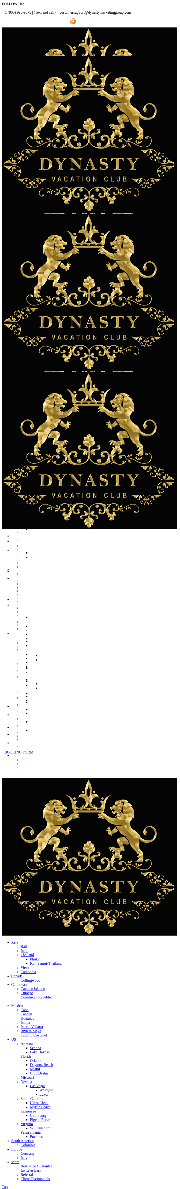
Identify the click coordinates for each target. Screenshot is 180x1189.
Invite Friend (54, 21)
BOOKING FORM (18, 752)
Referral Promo (27, 21)
